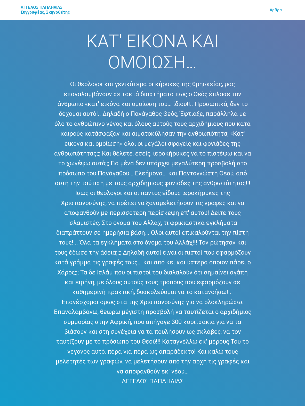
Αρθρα (276, 9)
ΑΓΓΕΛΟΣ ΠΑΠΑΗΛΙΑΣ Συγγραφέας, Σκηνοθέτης (45, 10)
